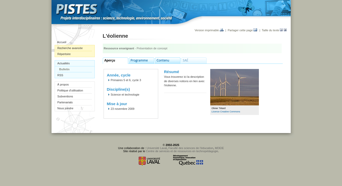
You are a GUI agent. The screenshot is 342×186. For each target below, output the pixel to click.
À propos (63, 84)
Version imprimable (209, 30)
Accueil (61, 42)
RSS (60, 75)
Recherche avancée (70, 48)
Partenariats (65, 102)
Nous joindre (65, 108)
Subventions (65, 96)
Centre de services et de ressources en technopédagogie (182, 151)
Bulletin (64, 69)
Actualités (63, 63)
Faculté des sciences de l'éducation (191, 148)
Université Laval (157, 148)
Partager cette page (242, 30)
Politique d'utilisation (70, 90)
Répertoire (64, 54)
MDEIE (219, 148)
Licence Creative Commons (226, 111)
